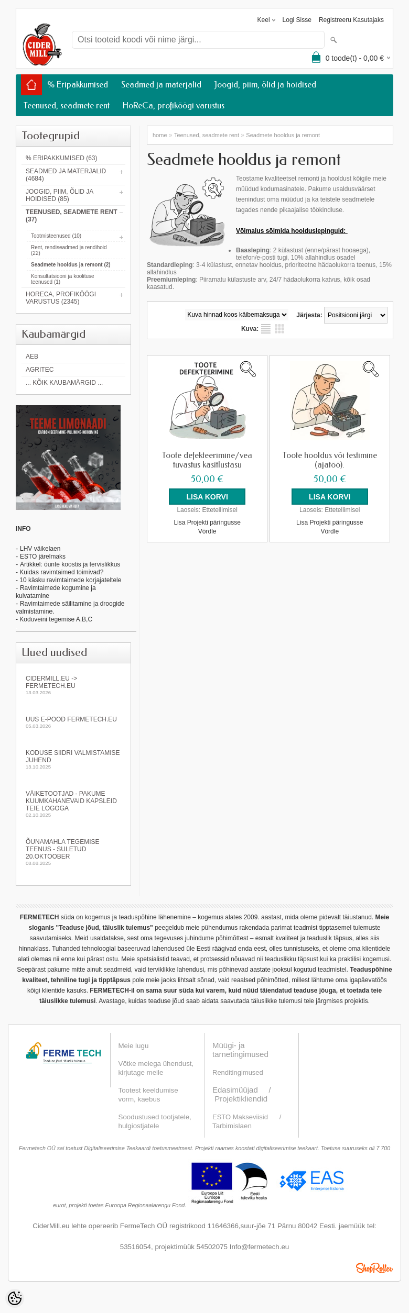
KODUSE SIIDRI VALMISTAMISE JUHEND (73, 759)
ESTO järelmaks (43, 556)
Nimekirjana (266, 328)
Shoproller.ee (374, 1268)
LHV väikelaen (40, 548)
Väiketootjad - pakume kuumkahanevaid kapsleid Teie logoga (73, 804)
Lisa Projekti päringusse (207, 521)
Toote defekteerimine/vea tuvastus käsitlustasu (207, 460)
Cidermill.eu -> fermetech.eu (73, 685)
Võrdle (207, 530)
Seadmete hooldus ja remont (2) (71, 265)
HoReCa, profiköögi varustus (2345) (61, 298)
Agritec (39, 369)
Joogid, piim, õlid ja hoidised (265, 85)
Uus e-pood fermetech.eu (73, 722)
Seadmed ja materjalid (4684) (66, 175)
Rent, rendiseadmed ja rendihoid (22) (69, 250)
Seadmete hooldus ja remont (283, 135)
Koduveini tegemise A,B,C (55, 619)
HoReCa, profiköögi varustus (173, 105)
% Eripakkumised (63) (61, 158)
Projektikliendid (240, 1098)
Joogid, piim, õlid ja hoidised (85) (59, 195)
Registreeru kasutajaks (351, 20)
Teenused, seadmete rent (67, 105)
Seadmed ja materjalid (161, 85)
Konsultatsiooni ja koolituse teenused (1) (62, 279)
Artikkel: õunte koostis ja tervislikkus (70, 564)
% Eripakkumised (77, 85)
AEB (32, 356)
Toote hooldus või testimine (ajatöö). (330, 460)
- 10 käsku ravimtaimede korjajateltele (68, 580)
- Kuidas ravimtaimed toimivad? (59, 572)
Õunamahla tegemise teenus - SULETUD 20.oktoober (73, 852)
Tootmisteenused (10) (56, 236)
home (160, 135)
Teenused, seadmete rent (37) (71, 215)
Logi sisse (297, 20)
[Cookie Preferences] (14, 1298)
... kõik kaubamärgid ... (64, 382)
